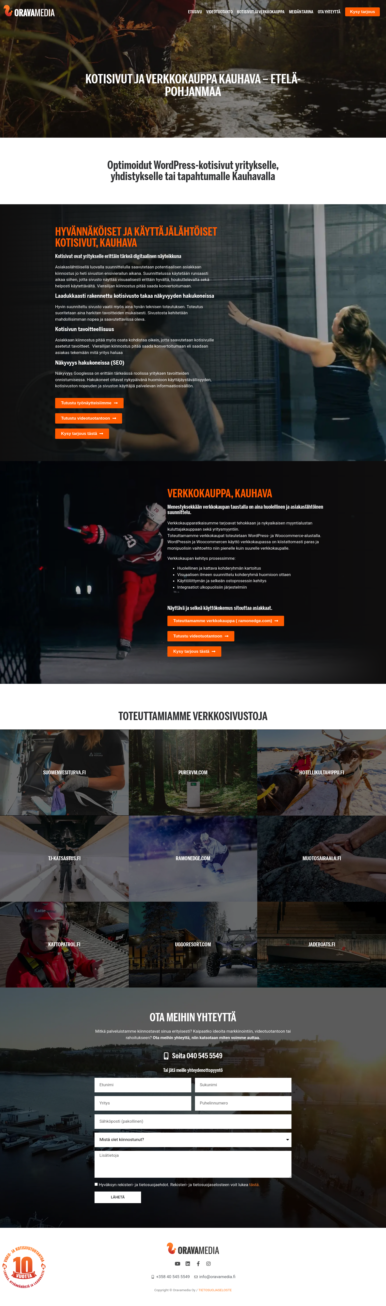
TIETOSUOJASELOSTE (215, 1290)
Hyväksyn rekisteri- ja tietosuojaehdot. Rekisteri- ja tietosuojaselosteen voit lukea (179, 1184)
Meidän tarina (301, 12)
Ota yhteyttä (329, 12)
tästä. (254, 1184)
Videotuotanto (219, 12)
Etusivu (195, 12)
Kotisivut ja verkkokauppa (260, 12)
